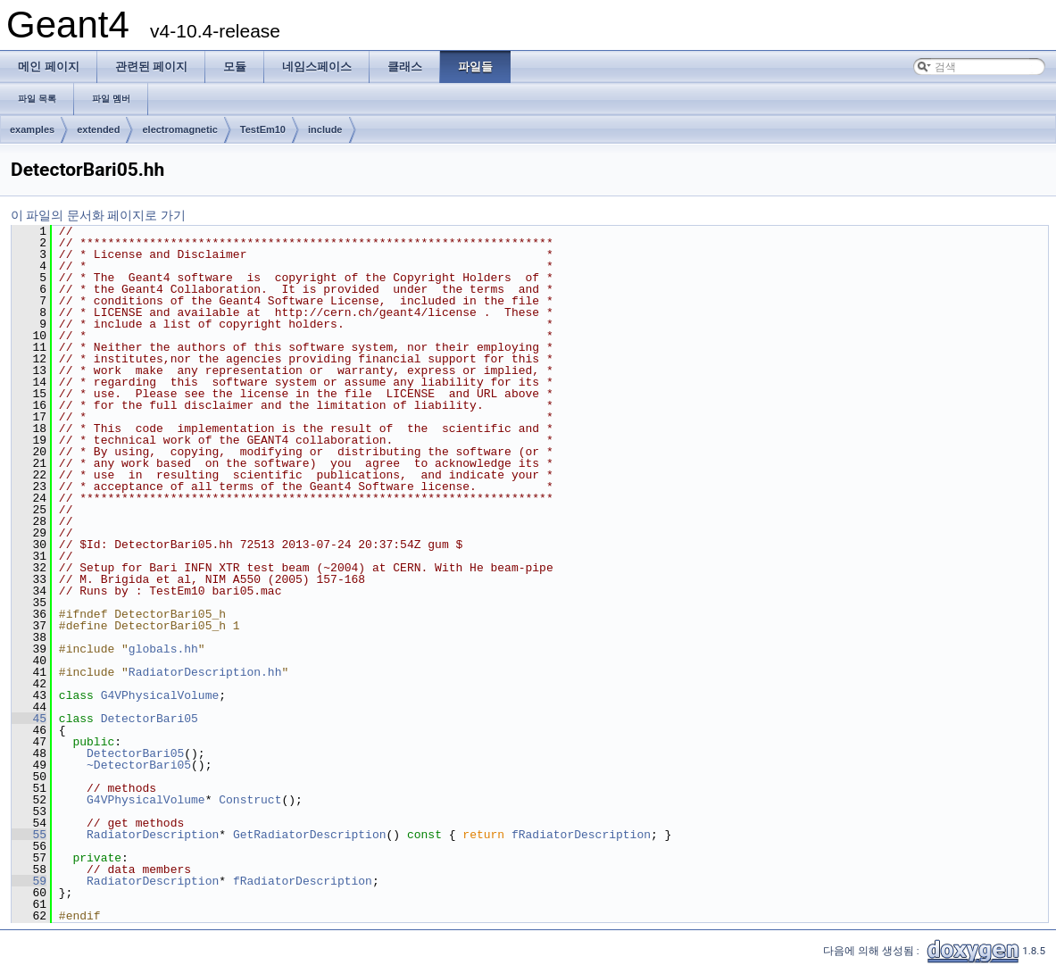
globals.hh (163, 649)
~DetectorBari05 (139, 765)
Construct (250, 800)
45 (29, 719)
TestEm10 (263, 129)
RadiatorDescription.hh (205, 672)
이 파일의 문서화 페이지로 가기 (98, 215)
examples (32, 129)
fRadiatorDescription (581, 835)
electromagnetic (179, 129)
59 (29, 881)
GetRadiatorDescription (310, 835)
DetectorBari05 (149, 719)
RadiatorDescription (153, 835)
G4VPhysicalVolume (160, 695)
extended (98, 129)
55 (29, 835)
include (325, 129)
